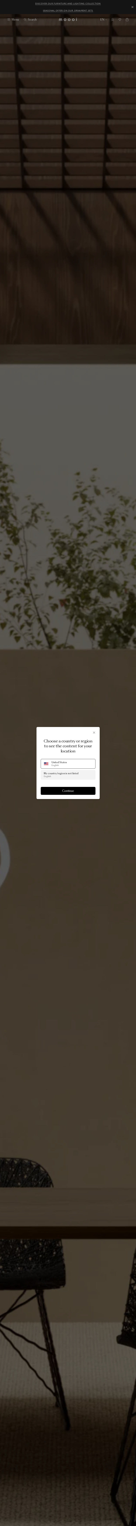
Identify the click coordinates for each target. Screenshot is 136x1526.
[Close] (94, 732)
